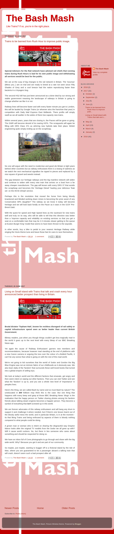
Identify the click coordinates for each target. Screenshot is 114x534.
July (87, 101)
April (88, 125)
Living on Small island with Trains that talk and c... (95, 116)
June (88, 104)
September (90, 97)
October (89, 94)
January (89, 132)
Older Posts (68, 508)
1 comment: (40, 237)
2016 (86, 137)
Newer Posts (12, 508)
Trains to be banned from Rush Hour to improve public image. (37, 41)
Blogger (78, 524)
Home (40, 508)
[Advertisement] (40, 263)
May (88, 122)
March (88, 129)
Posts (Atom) (21, 514)
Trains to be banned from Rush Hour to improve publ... (95, 109)
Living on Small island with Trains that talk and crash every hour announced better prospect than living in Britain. (38, 293)
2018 (86, 87)
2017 (86, 91)
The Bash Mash (40, 18)
